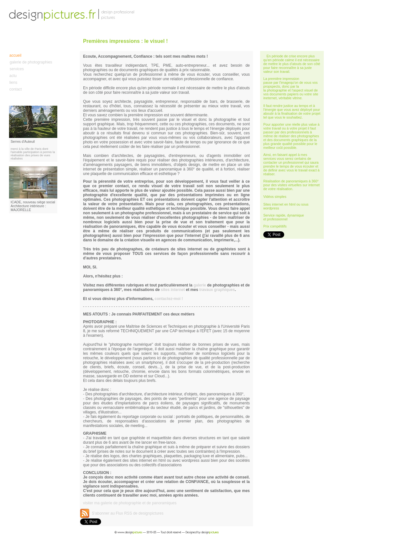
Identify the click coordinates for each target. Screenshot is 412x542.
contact (15, 89)
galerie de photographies (31, 62)
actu (13, 75)
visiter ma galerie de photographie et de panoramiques (129, 503)
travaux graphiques (217, 289)
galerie (199, 285)
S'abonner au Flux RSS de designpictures (127, 513)
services (17, 69)
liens (13, 82)
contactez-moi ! (168, 298)
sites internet (173, 289)
